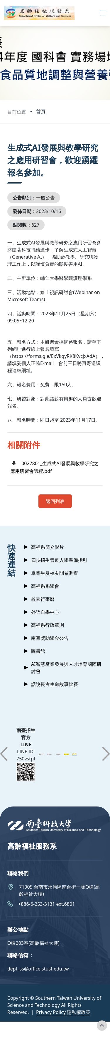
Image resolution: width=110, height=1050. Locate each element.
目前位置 (16, 111)
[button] (4, 754)
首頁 (40, 111)
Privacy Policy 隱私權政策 (63, 1012)
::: (8, 140)
